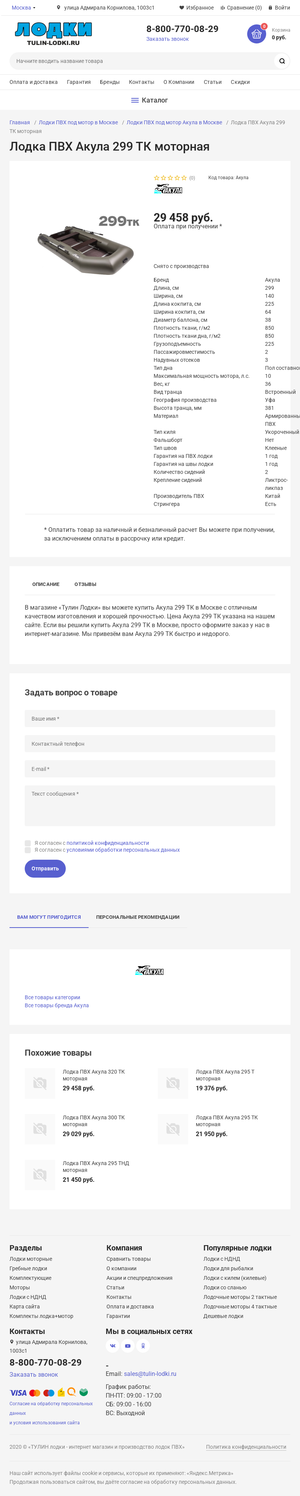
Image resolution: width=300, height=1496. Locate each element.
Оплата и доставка (34, 82)
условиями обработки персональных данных (123, 850)
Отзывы (85, 584)
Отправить (45, 868)
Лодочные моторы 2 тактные (240, 1297)
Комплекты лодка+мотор (41, 1316)
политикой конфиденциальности (108, 843)
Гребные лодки (28, 1268)
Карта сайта (25, 1306)
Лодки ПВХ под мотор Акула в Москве (174, 122)
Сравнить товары (128, 1259)
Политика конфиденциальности (246, 1447)
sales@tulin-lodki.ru (150, 1373)
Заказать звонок (167, 39)
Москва (21, 8)
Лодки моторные (31, 1259)
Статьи (213, 82)
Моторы (20, 1287)
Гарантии (118, 1316)
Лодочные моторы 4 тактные (240, 1306)
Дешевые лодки (223, 1316)
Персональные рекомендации (138, 917)
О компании (121, 1268)
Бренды (110, 82)
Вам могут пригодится (49, 917)
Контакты (141, 82)
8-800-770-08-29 (182, 29)
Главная (20, 122)
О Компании (178, 82)
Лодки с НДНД (28, 1297)
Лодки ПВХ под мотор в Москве (78, 122)
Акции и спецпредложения (139, 1278)
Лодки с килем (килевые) (235, 1278)
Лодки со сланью (224, 1287)
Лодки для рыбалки (228, 1268)
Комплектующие (30, 1278)
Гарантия (79, 82)
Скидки (240, 82)
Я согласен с (92, 843)
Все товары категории (52, 997)
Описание (46, 584)
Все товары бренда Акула (57, 1005)
